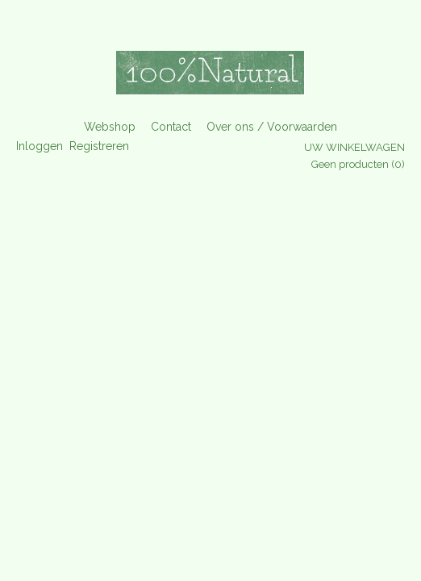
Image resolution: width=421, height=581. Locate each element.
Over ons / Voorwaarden (271, 126)
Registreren (99, 146)
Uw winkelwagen (354, 147)
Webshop (109, 126)
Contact (171, 126)
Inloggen (39, 146)
